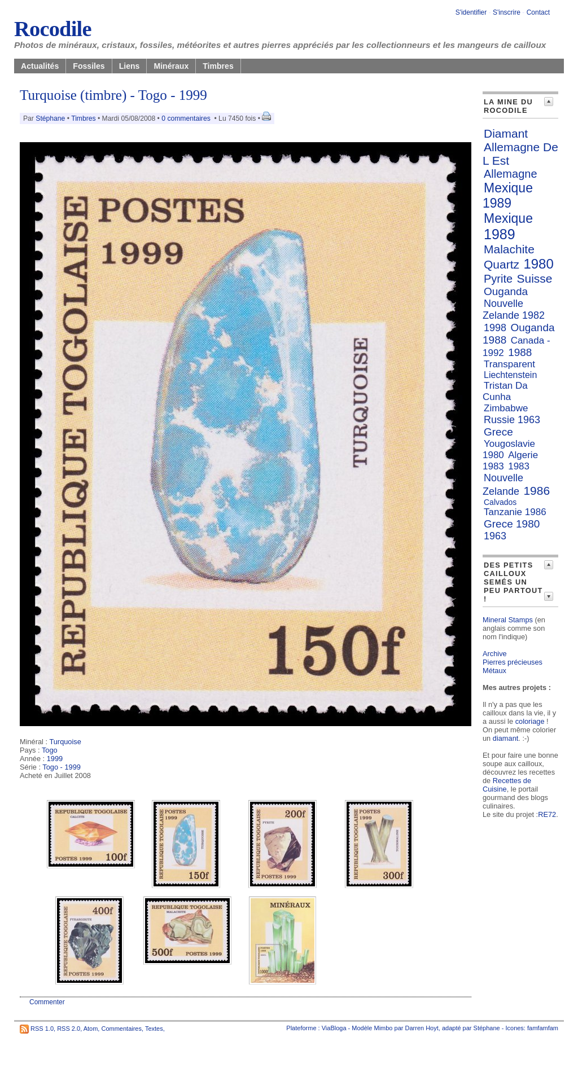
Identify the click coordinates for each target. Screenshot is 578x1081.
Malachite (509, 249)
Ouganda (506, 291)
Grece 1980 (512, 524)
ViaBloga (334, 1028)
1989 (499, 234)
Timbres (218, 66)
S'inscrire (506, 12)
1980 (538, 263)
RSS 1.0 (42, 1028)
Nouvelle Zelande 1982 (514, 309)
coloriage (530, 721)
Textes (154, 1028)
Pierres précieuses (512, 662)
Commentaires (121, 1028)
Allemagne (510, 174)
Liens (129, 66)
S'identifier (471, 12)
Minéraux (171, 66)
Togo (50, 750)
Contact (538, 12)
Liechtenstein (510, 375)
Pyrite (498, 279)
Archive (495, 653)
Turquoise (65, 741)
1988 (520, 352)
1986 (536, 490)
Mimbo (383, 1028)
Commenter (47, 1002)
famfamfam (542, 1028)
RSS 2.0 (68, 1028)
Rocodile (52, 29)
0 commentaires (186, 118)
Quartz (501, 264)
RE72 (547, 814)
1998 (495, 327)
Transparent (509, 364)
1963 (495, 536)
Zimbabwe (506, 408)
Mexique (508, 218)
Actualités (40, 66)
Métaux (494, 670)
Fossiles (88, 66)
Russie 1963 (512, 419)
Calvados (500, 502)
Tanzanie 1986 (515, 512)
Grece (498, 432)
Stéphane (50, 118)
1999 (55, 758)
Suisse (534, 278)
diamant (506, 738)
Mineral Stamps (508, 620)
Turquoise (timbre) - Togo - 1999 (113, 95)
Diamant (506, 133)
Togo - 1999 (61, 767)
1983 (518, 466)
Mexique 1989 (508, 195)
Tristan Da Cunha (505, 391)
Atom (91, 1028)
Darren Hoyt (422, 1028)
